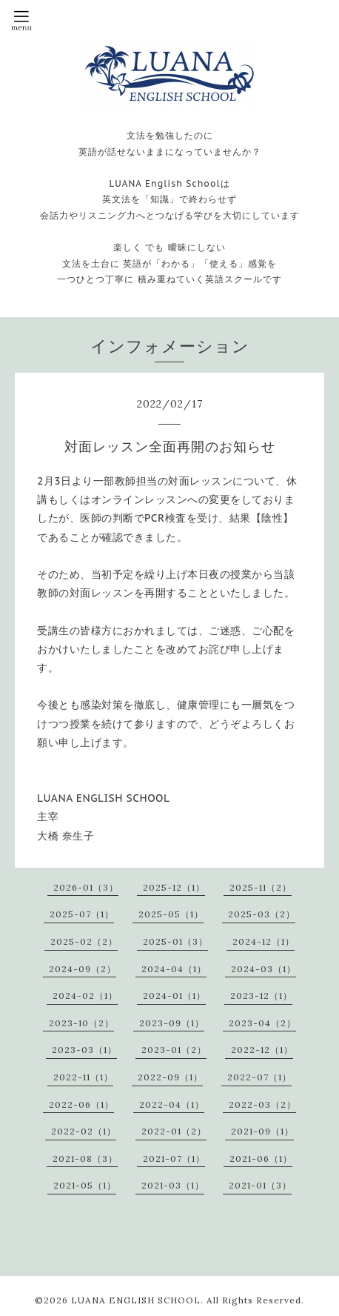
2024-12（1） (263, 941)
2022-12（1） (262, 1049)
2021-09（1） (262, 1131)
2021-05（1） (84, 1185)
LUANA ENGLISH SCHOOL (136, 1300)
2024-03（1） (263, 968)
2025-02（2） (84, 941)
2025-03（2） (261, 914)
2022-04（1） (171, 1104)
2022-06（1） (81, 1104)
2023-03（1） (84, 1049)
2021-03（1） (172, 1185)
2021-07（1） (174, 1158)
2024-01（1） (174, 995)
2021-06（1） (260, 1158)
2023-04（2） (262, 1022)
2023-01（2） (174, 1049)
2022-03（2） (262, 1104)
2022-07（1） (259, 1077)
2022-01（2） (174, 1131)
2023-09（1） (171, 1022)
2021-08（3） (85, 1158)
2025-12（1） (174, 887)
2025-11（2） (260, 887)
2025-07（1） (82, 914)
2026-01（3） (85, 887)
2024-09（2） (82, 968)
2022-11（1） (83, 1077)
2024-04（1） (174, 968)
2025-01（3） (175, 941)
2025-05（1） (171, 914)
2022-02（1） (83, 1131)
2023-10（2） (81, 1022)
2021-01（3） (260, 1185)
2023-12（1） (261, 995)
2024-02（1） (85, 995)
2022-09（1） (170, 1077)
